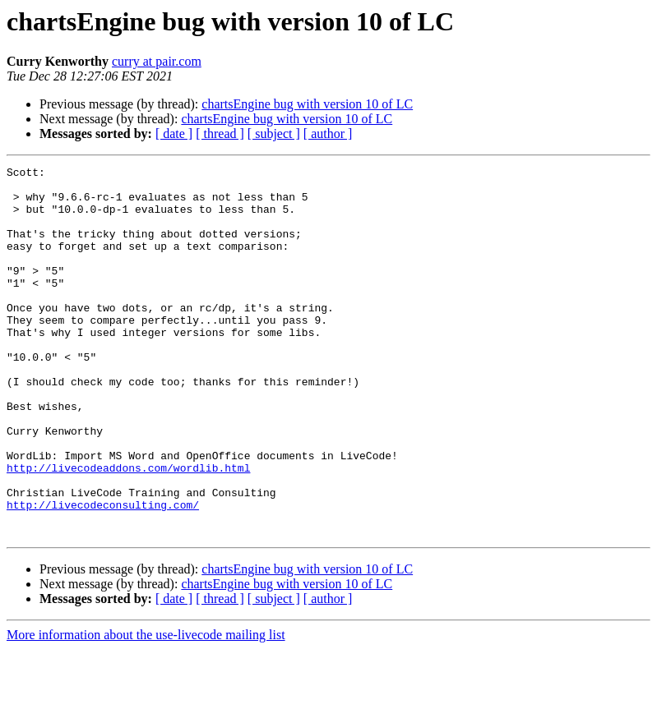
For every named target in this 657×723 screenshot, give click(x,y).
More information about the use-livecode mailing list (146, 709)
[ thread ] (220, 133)
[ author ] (328, 133)
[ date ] (173, 133)
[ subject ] (274, 133)
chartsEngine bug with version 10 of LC (307, 104)
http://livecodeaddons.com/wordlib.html (128, 529)
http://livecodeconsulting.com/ (103, 573)
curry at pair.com (156, 61)
